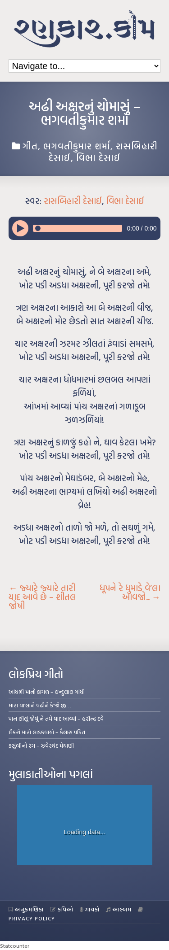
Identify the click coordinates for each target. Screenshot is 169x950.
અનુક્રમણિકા (26, 909)
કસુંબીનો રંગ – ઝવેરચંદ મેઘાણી (41, 745)
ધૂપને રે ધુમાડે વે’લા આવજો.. (130, 592)
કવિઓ (61, 909)
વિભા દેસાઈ (98, 157)
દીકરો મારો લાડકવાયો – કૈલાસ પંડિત (47, 732)
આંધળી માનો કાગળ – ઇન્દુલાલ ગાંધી (47, 692)
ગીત (30, 146)
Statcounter (14, 945)
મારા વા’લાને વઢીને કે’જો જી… (40, 705)
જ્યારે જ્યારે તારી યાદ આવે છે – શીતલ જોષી (42, 597)
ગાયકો (90, 909)
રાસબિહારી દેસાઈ (73, 201)
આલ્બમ (119, 909)
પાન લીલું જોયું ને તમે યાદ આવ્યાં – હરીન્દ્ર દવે (56, 719)
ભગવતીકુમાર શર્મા (76, 146)
